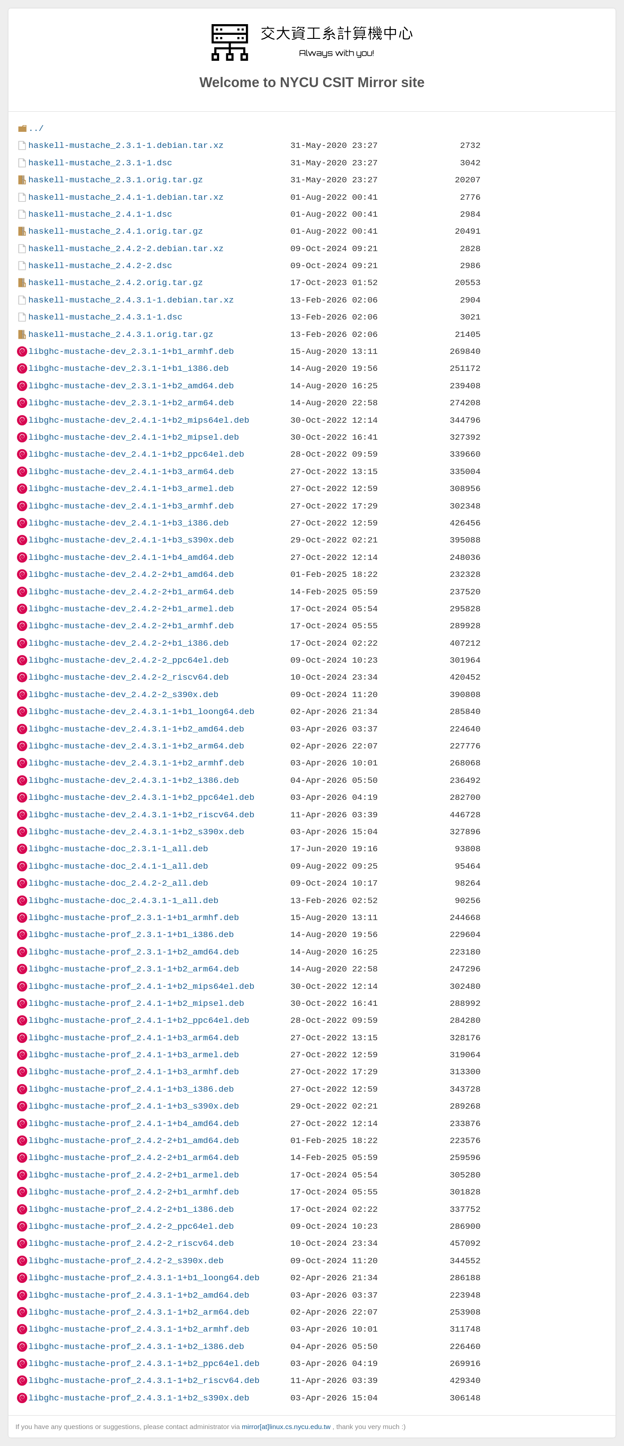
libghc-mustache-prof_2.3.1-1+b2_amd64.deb (133, 952)
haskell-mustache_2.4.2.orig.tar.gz (115, 283)
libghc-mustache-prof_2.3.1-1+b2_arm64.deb (133, 969)
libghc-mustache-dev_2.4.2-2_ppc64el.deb (128, 660)
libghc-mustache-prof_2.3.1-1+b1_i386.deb (131, 935)
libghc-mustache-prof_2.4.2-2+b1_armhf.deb (133, 1192)
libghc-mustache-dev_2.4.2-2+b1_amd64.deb (131, 574)
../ (36, 128)
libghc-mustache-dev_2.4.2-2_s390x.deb (123, 695)
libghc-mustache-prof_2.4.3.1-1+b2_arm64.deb (138, 1312)
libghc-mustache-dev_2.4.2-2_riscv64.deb (128, 677)
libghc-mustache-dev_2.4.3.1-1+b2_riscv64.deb (141, 815)
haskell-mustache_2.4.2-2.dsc (100, 266)
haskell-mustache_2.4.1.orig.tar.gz (115, 231)
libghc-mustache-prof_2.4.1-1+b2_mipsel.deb (136, 1003)
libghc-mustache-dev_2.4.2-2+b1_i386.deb (128, 643)
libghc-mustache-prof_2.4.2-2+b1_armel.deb (133, 1175)
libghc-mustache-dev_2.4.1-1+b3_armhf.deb (131, 506)
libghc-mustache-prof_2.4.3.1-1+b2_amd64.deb (138, 1295)
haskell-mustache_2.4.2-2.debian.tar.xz (125, 249)
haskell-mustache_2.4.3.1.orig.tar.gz (120, 334)
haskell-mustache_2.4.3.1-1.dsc (105, 317)
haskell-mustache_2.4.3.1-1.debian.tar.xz (131, 300)
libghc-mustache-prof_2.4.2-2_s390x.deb (125, 1261)
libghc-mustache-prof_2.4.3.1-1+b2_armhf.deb (138, 1329)
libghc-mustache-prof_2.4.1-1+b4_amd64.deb (133, 1124)
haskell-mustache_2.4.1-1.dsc (100, 214)
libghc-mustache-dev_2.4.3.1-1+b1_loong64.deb (141, 712)
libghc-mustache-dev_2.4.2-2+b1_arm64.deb (131, 592)
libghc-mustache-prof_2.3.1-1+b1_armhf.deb (133, 918)
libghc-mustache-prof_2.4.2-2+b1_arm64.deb (133, 1158)
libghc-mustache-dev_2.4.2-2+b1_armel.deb (131, 609)
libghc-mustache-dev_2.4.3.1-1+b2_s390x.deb (136, 832)
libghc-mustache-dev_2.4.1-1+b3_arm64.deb (131, 472)
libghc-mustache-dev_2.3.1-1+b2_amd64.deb (131, 386)
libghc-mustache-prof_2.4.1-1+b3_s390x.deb (133, 1106)
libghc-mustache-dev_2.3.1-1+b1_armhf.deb (131, 351)
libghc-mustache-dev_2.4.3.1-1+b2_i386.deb (133, 780)
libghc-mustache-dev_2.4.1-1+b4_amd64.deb (131, 557)
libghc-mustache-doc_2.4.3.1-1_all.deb (123, 901)
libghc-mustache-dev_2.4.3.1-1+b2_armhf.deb (136, 763)
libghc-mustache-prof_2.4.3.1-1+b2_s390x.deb (138, 1398)
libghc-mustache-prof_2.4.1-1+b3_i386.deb (131, 1089)
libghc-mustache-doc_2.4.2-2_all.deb (118, 883)
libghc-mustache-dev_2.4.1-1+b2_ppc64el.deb (136, 454)
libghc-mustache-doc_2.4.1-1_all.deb (118, 866)
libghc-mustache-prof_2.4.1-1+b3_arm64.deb (133, 1038)
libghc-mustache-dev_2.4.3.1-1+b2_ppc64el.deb (141, 797)
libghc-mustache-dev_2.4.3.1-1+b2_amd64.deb (136, 729)
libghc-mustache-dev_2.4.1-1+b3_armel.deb (131, 489)
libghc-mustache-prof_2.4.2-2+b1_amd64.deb (133, 1141)
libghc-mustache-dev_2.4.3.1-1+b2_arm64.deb (136, 746)
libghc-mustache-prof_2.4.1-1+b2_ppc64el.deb (138, 1020)
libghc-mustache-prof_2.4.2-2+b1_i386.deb (131, 1209)
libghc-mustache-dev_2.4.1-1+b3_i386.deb (128, 523)
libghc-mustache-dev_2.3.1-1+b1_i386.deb (128, 368)
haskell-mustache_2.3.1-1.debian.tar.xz (125, 145)
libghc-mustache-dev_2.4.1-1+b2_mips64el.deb (138, 420)
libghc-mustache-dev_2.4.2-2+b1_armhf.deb (131, 626)
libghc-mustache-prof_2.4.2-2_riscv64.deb (131, 1243)
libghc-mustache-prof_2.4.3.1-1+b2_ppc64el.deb (143, 1364)
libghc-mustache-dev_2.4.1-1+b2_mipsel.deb (133, 437)
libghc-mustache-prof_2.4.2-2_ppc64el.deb (131, 1226)
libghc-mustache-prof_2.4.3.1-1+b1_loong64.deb (143, 1278)
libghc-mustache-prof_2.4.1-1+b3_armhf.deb (133, 1072)
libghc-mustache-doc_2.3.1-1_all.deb (118, 849)
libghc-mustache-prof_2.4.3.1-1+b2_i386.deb (136, 1347)
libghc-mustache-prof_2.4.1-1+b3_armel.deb (133, 1055)
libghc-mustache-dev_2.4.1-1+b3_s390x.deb (131, 540)
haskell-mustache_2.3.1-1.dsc (100, 163)
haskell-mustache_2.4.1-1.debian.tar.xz (125, 197)
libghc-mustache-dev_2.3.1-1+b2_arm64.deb (131, 403)
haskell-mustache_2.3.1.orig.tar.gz (115, 180)
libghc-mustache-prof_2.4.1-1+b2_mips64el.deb (141, 986)
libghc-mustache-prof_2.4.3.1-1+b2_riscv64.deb (143, 1381)
